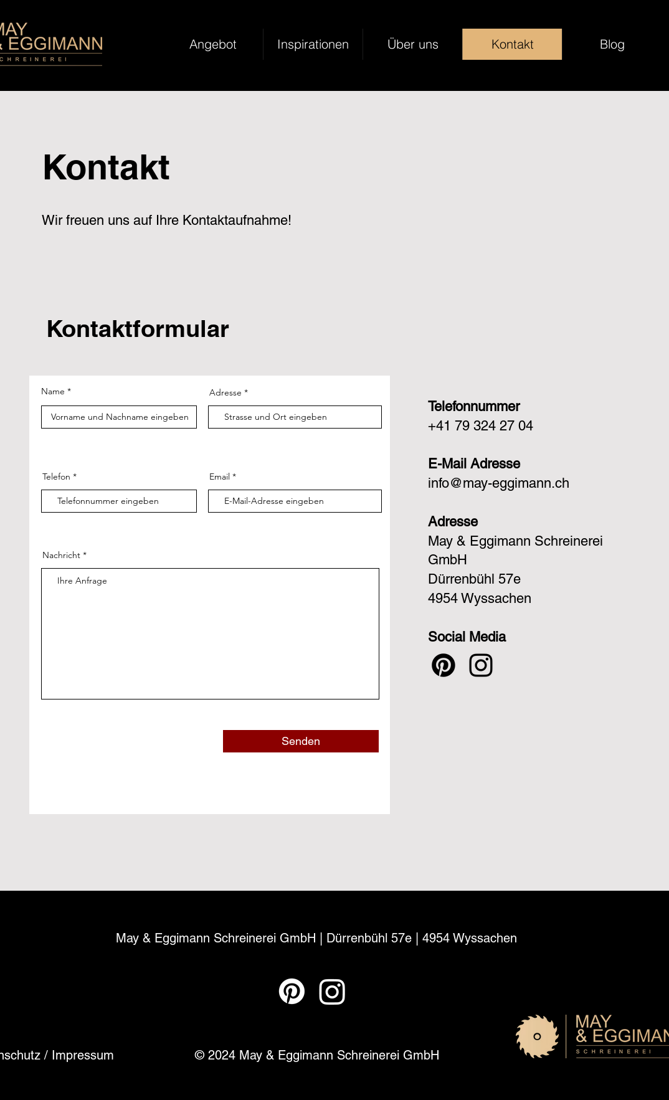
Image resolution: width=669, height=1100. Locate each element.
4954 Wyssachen (469, 938)
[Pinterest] (443, 665)
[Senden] (301, 741)
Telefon (56, 476)
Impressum (83, 1055)
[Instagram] (480, 665)
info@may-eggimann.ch (498, 483)
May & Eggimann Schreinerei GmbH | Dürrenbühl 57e (265, 938)
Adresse (225, 392)
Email (219, 476)
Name (53, 391)
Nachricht (61, 555)
